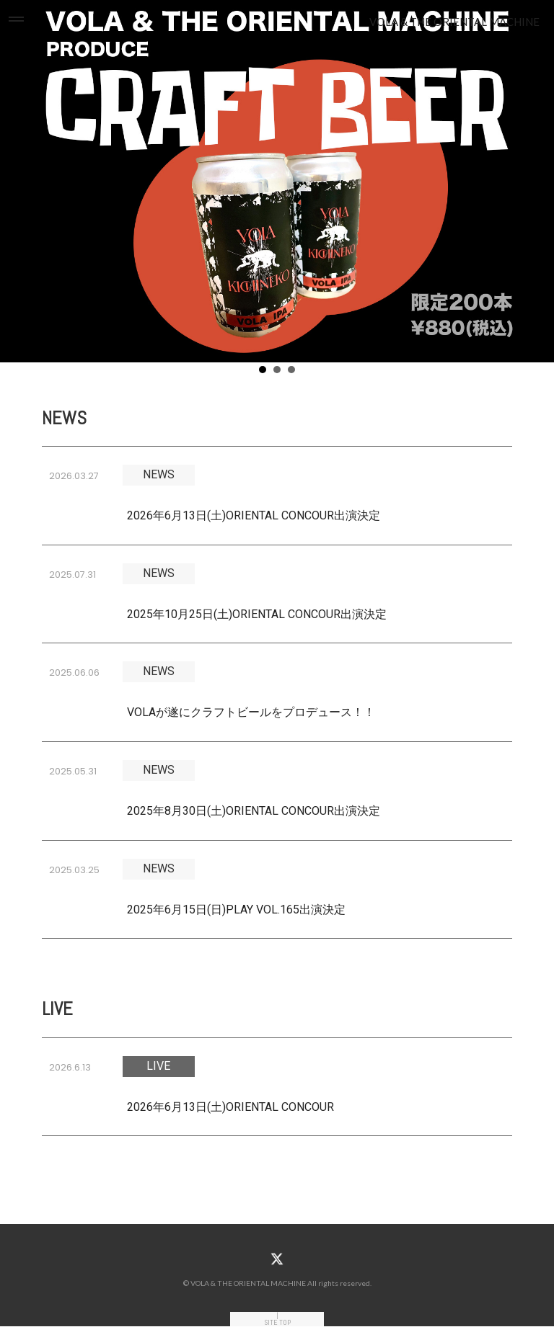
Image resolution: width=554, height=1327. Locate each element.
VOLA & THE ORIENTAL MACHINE (454, 21)
